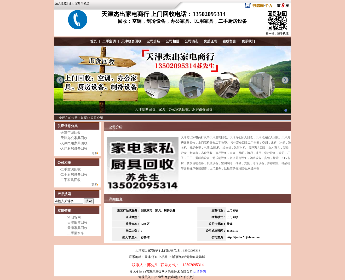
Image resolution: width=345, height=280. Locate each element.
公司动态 (191, 41)
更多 (94, 153)
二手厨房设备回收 (74, 174)
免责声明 (171, 277)
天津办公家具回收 (74, 138)
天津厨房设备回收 (74, 148)
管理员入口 (146, 277)
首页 (93, 41)
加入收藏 (61, 3)
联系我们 (248, 41)
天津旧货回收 (77, 222)
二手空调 (109, 41)
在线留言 (229, 41)
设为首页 (74, 3)
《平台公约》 (187, 277)
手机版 (85, 3)
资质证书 (210, 41)
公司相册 (172, 41)
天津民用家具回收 (74, 143)
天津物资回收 (131, 41)
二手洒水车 (75, 233)
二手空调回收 (71, 169)
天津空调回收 (71, 132)
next (285, 80)
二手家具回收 (71, 180)
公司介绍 (153, 41)
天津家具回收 (77, 228)
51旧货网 (74, 217)
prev (59, 80)
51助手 (159, 277)
